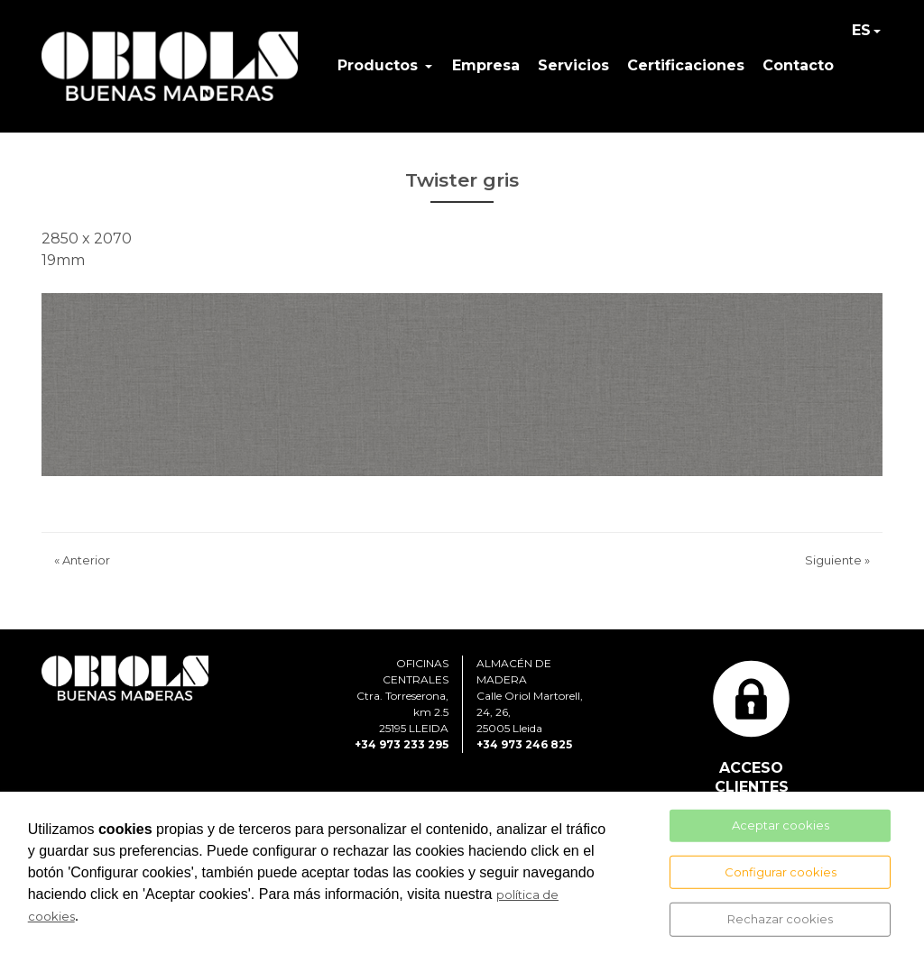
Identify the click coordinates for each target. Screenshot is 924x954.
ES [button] (861, 30)
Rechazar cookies (780, 919)
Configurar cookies (780, 871)
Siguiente (837, 560)
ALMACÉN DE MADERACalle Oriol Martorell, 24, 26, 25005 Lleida (529, 695)
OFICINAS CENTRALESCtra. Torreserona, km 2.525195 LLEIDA (402, 695)
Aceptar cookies (780, 825)
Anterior (82, 560)
